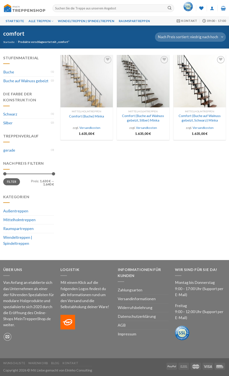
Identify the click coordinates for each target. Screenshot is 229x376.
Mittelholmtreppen (19, 220)
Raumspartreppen (134, 21)
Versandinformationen (137, 299)
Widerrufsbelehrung (135, 307)
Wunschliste (14, 363)
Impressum (127, 334)
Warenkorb (38, 363)
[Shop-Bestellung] (190, 37)
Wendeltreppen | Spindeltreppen (86, 21)
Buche (8, 72)
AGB (122, 325)
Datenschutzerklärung (137, 316)
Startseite (15, 21)
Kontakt (70, 363)
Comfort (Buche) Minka (86, 116)
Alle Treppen (41, 21)
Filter (11, 181)
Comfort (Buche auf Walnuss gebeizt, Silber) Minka (143, 118)
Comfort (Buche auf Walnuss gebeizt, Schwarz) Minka (200, 118)
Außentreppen (15, 211)
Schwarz (10, 114)
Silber (8, 123)
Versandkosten (89, 127)
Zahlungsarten (130, 290)
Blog (55, 363)
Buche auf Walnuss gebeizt (25, 81)
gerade (9, 150)
